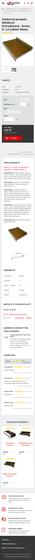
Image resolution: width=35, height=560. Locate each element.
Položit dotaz (28, 154)
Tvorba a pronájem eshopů (13, 556)
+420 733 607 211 (15, 154)
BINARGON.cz (26, 556)
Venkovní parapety (24, 9)
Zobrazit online (19, 318)
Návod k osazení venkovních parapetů (15, 314)
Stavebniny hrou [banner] (13, 3)
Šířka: (5, 100)
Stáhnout (29, 318)
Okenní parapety (11, 9)
